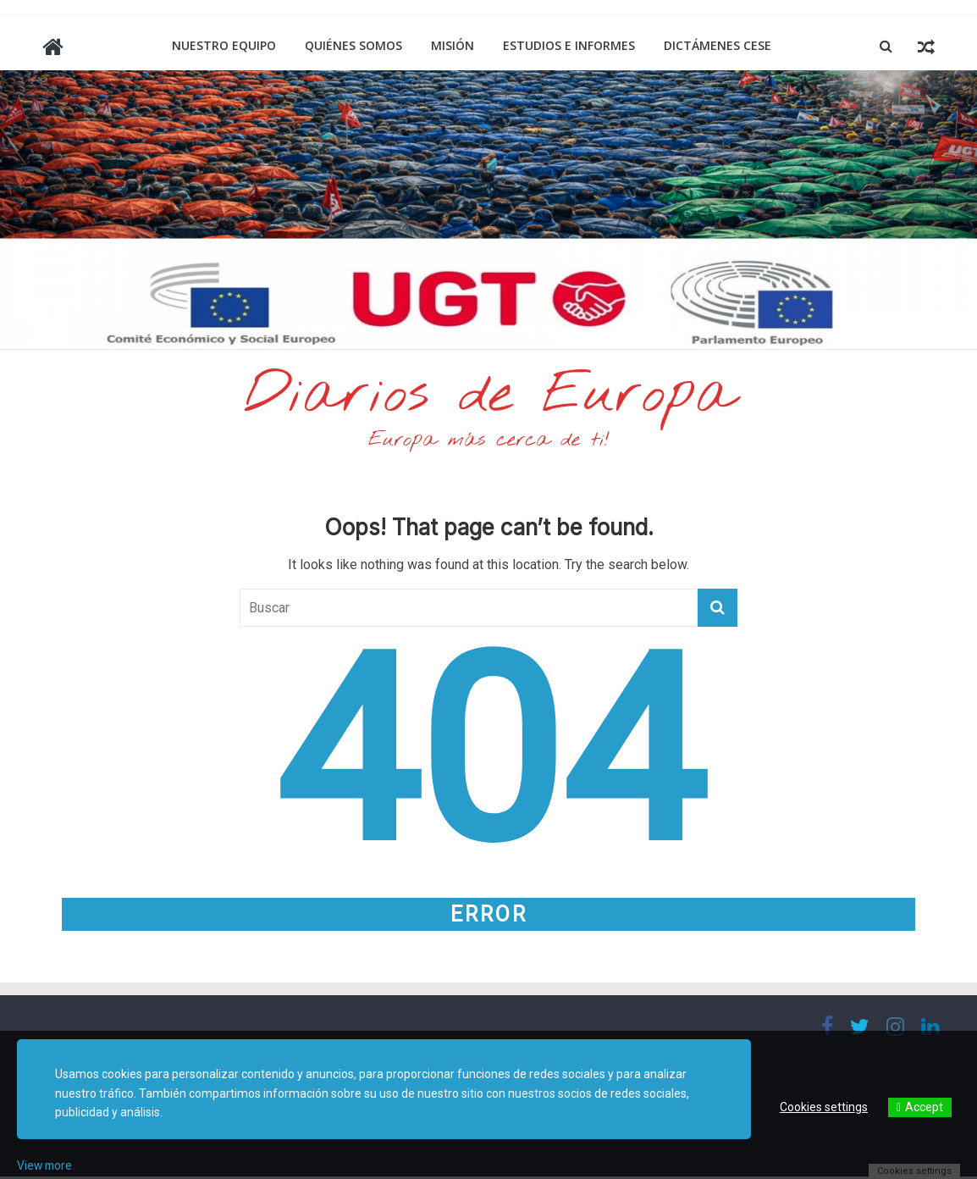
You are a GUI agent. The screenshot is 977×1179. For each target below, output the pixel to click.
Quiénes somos (353, 45)
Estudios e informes (569, 45)
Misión (452, 45)
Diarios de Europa (488, 397)
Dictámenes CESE (717, 45)
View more (46, 1165)
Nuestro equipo (224, 45)
